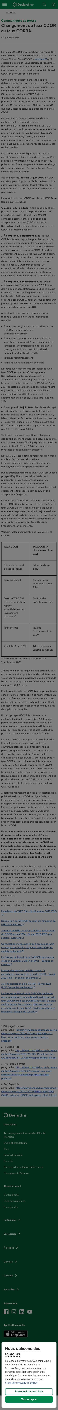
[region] (29, 1375)
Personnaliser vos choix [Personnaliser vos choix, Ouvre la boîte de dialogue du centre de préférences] (29, 1391)
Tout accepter (29, 1399)
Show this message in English (21, 1382)
